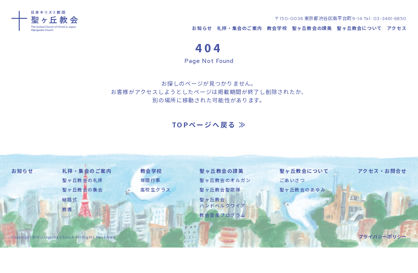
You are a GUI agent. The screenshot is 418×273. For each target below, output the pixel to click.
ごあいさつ (292, 181)
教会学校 (277, 28)
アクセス (397, 28)
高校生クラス (155, 191)
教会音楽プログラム (223, 216)
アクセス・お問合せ (382, 172)
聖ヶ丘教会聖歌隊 (220, 191)
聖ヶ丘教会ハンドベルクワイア (223, 204)
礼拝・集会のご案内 (239, 28)
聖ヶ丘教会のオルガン (225, 181)
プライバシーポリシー (382, 237)
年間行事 (150, 181)
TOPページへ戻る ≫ (209, 126)
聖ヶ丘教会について (359, 28)
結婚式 (70, 201)
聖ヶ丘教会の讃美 (312, 28)
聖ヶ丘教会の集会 (82, 191)
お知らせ (202, 28)
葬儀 (67, 210)
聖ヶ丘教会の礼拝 (82, 181)
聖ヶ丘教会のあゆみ (303, 191)
